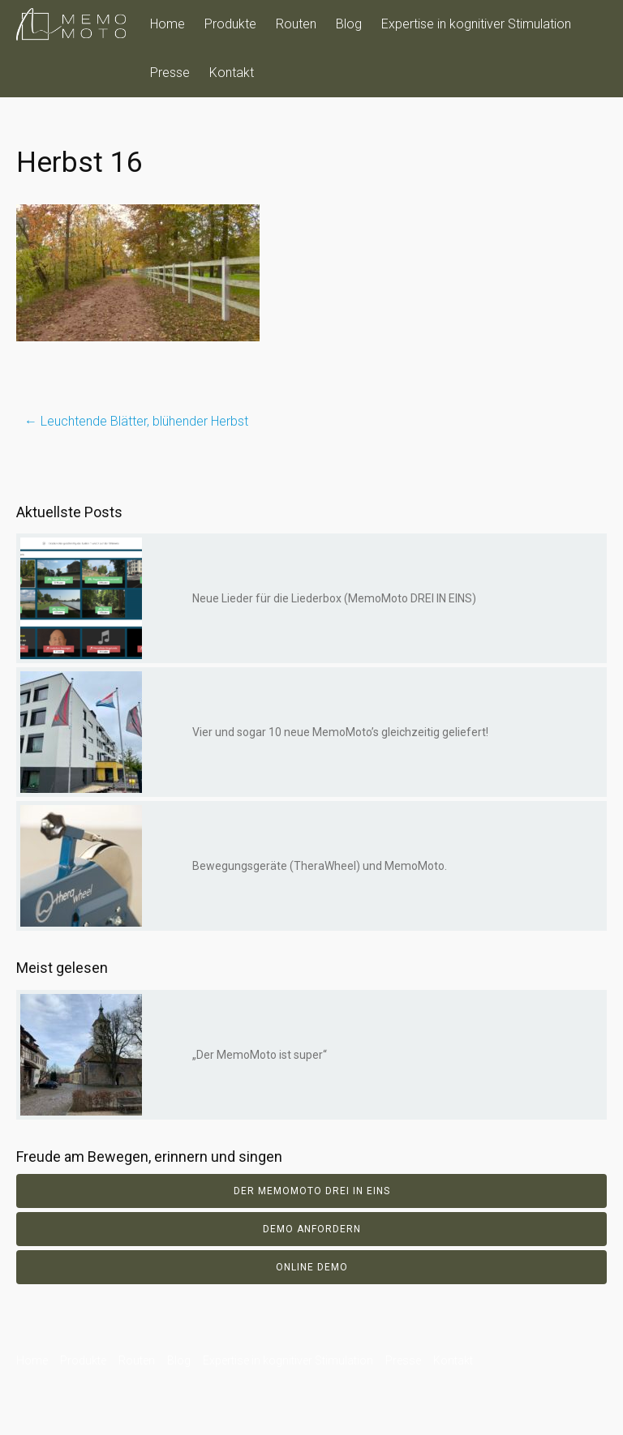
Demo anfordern (312, 1229)
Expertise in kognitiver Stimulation (476, 24)
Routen (296, 24)
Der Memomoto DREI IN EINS (312, 1191)
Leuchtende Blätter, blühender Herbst (136, 421)
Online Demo (312, 1267)
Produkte (230, 24)
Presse (170, 72)
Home (167, 24)
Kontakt (231, 72)
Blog (349, 24)
